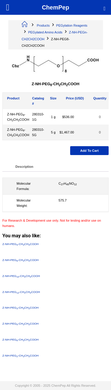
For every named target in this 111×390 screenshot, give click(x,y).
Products (43, 25)
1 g (53, 117)
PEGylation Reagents (71, 25)
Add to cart (89, 150)
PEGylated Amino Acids (45, 32)
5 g (53, 132)
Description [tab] (24, 166)
